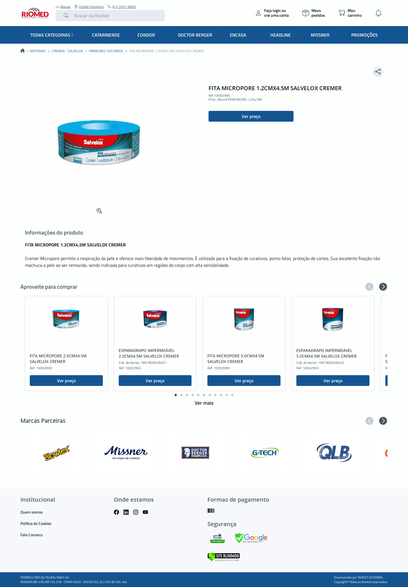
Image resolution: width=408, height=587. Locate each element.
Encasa (238, 34)
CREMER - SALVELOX (67, 51)
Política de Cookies (36, 523)
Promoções (364, 34)
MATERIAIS (38, 51)
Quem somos (31, 512)
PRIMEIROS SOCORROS (106, 51)
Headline (280, 34)
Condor (146, 34)
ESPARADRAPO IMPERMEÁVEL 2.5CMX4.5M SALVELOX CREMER (149, 353)
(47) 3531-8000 (122, 7)
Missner (320, 34)
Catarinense (106, 34)
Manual (63, 7)
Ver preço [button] (251, 116)
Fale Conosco (31, 535)
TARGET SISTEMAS (370, 577)
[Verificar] (223, 556)
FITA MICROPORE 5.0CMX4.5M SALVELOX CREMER (235, 358)
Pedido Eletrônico (89, 7)
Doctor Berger (195, 34)
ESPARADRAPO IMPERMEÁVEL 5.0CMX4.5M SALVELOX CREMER (326, 353)
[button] (369, 286)
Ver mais (204, 403)
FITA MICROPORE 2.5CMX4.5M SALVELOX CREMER (58, 358)
